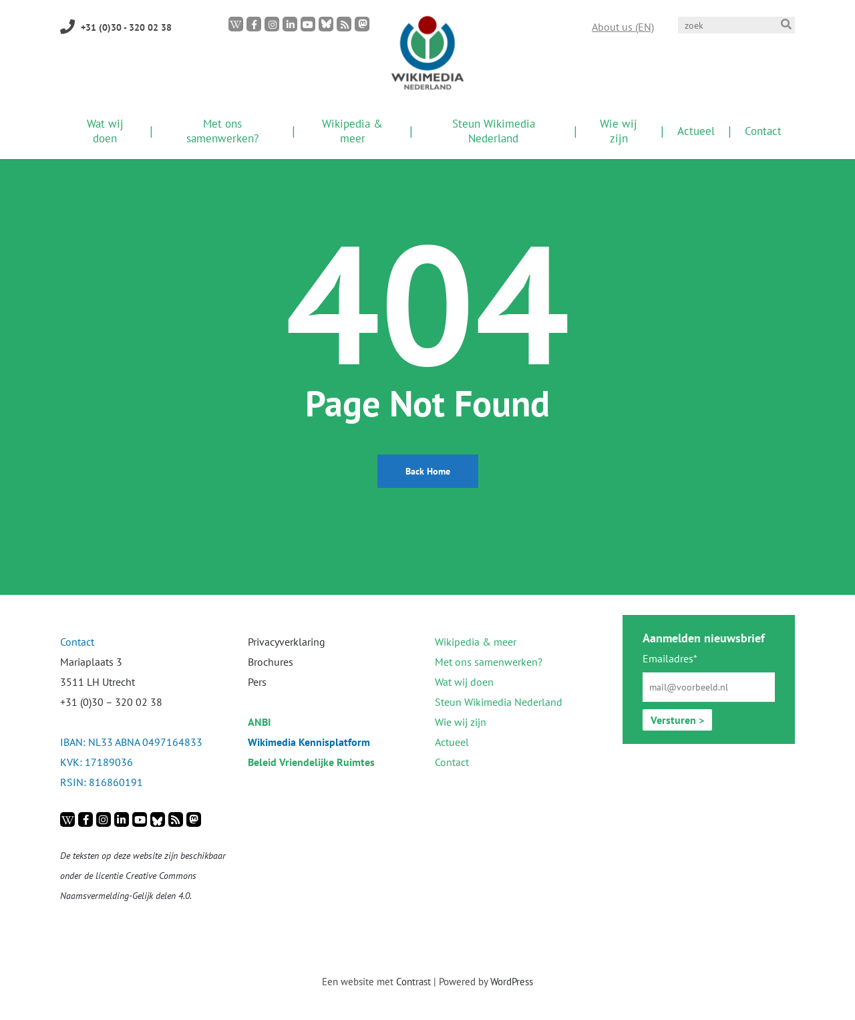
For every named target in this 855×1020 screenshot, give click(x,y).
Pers (257, 681)
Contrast (413, 981)
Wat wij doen (464, 681)
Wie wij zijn (460, 722)
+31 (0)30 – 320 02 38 (111, 702)
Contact (452, 762)
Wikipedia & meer (475, 641)
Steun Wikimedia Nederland (498, 702)
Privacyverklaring (286, 641)
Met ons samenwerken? (488, 661)
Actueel (452, 742)
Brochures (270, 661)
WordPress (511, 981)
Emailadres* (670, 658)
